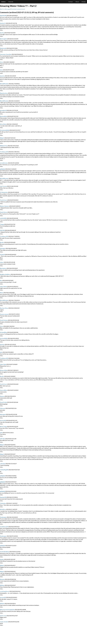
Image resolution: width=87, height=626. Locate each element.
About (77, 1)
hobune (3, 1)
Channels (10, 1)
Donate (84, 1)
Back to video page (5, 9)
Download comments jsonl (18, 9)
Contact (70, 1)
